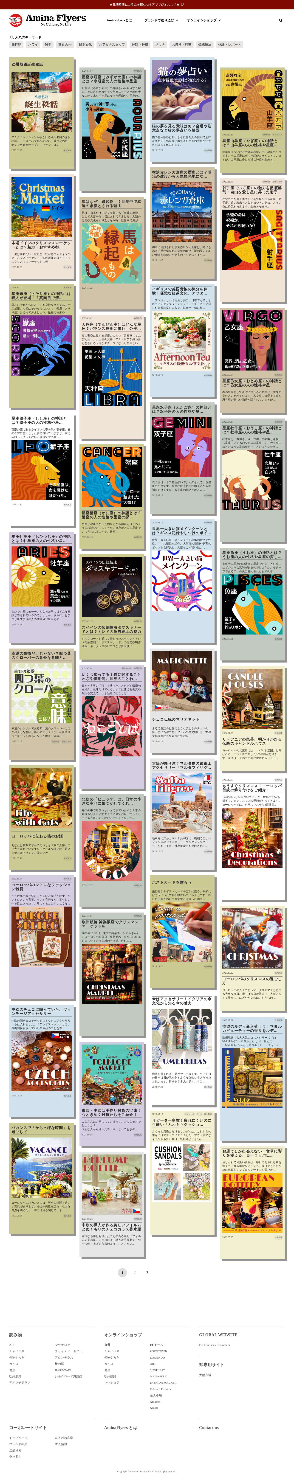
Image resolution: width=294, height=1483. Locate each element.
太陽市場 (205, 1375)
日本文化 (85, 45)
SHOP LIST (157, 1370)
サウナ (161, 45)
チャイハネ (16, 1351)
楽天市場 (156, 1395)
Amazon (155, 1401)
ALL (12, 1345)
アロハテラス (64, 1357)
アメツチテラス (20, 1383)
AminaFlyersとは (119, 20)
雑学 (48, 45)
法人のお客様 (64, 1438)
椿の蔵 (59, 1364)
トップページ (18, 1438)
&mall (154, 1408)
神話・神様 (141, 45)
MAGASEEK (158, 1376)
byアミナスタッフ (112, 45)
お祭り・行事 (182, 45)
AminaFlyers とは (120, 1428)
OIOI (153, 1364)
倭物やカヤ (16, 1357)
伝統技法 (205, 45)
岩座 (12, 1370)
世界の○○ (65, 45)
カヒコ (13, 1364)
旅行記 (16, 45)
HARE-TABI (63, 1370)
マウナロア (62, 1345)
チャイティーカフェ (68, 1351)
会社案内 (15, 1456)
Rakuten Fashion (160, 1389)
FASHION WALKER (163, 1383)
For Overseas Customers (214, 1345)
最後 (171, 1272)
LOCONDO (157, 1357)
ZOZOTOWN (158, 1351)
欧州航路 (15, 1376)
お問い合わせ (226, 1443)
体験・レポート (230, 45)
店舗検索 (15, 1450)
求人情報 (61, 1444)
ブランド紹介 (18, 1444)
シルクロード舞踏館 (68, 1376)
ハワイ (33, 45)
